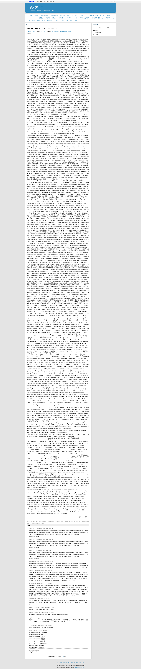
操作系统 (41, 18)
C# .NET (36, 15)
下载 (53, 1)
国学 (71, 20)
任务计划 (75, 18)
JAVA (82, 15)
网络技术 (47, 18)
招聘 (47, 1)
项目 (86, 15)
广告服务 (70, 663)
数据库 (108, 15)
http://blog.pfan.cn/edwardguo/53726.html (62, 31)
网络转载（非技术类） (98, 18)
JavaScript (62, 15)
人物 (62, 20)
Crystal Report (33, 18)
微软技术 (54, 18)
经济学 (38, 20)
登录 (110, 1)
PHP (72, 15)
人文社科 (57, 20)
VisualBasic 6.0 (54, 15)
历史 (67, 20)
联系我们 (65, 663)
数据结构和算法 (94, 15)
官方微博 (81, 663)
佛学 (76, 20)
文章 (50, 1)
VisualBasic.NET (45, 15)
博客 (41, 1)
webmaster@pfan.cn (79, 667)
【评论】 (29, 31)
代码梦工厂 (36, 7)
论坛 (44, 1)
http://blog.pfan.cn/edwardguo (43, 10)
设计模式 (102, 15)
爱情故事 (108, 18)
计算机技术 (62, 18)
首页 (38, 1)
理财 (43, 20)
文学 (33, 20)
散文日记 (69, 18)
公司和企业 (49, 20)
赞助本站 (76, 663)
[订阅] (52, 10)
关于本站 (59, 663)
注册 (114, 1)
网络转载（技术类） (85, 18)
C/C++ (76, 15)
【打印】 (34, 31)
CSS (68, 15)
